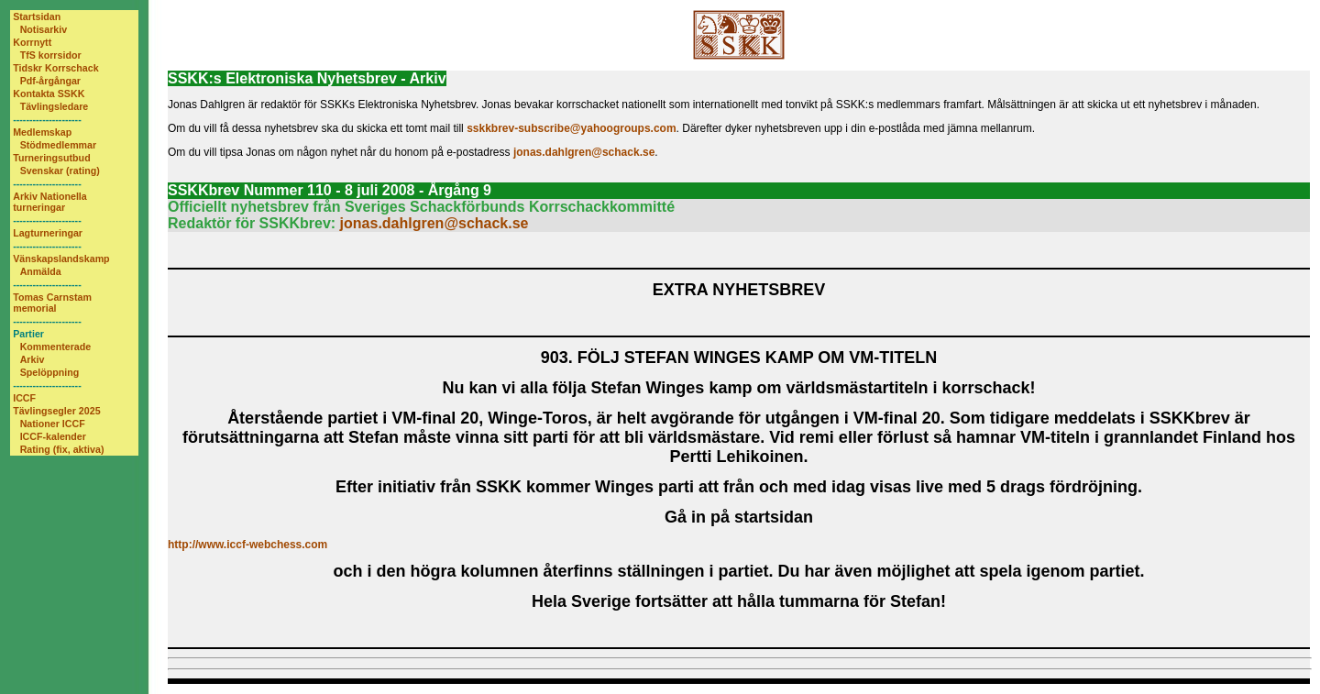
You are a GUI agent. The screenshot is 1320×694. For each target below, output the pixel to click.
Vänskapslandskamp (61, 258)
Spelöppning (50, 372)
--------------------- (47, 119)
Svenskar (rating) (60, 170)
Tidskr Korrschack (55, 67)
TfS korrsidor (51, 55)
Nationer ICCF (52, 423)
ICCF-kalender (53, 436)
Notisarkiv (44, 29)
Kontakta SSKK (48, 93)
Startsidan (36, 16)
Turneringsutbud (51, 157)
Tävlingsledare (54, 106)
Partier (28, 333)
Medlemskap (42, 132)
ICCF (24, 397)
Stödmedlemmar (58, 144)
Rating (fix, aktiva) (62, 449)
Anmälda (40, 271)
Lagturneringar (47, 232)
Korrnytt (32, 42)
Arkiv (32, 359)
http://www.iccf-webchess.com (247, 544)
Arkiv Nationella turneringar (50, 202)
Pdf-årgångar (50, 80)
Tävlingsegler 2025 (56, 410)
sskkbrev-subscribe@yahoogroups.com (571, 128)
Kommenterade (56, 346)
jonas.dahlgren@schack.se (583, 152)
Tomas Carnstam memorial (52, 303)
